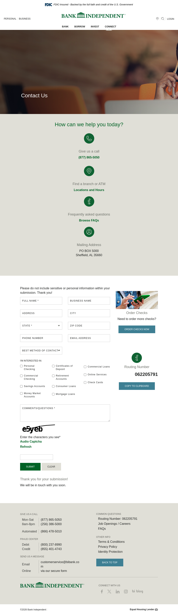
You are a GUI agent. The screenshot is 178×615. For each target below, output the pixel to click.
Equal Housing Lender (144, 609)
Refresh (26, 446)
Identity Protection (110, 551)
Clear (51, 466)
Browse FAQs (89, 220)
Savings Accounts (32, 386)
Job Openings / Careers (114, 523)
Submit (30, 466)
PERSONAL (10, 18)
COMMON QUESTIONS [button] (108, 514)
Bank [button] (65, 26)
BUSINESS (25, 18)
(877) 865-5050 (88, 157)
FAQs (102, 528)
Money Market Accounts (30, 395)
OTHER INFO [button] (103, 537)
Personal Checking (27, 368)
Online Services (95, 374)
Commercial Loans (97, 366)
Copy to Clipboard (135, 384)
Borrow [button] (79, 26)
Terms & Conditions (111, 541)
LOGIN (170, 19)
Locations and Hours (89, 190)
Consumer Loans (64, 386)
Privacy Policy (107, 546)
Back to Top (110, 562)
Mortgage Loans (63, 394)
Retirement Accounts (60, 377)
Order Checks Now (136, 329)
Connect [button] (110, 26)
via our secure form (54, 570)
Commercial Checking (29, 377)
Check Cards (93, 382)
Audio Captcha (31, 441)
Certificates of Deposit (62, 368)
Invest (95, 26)
